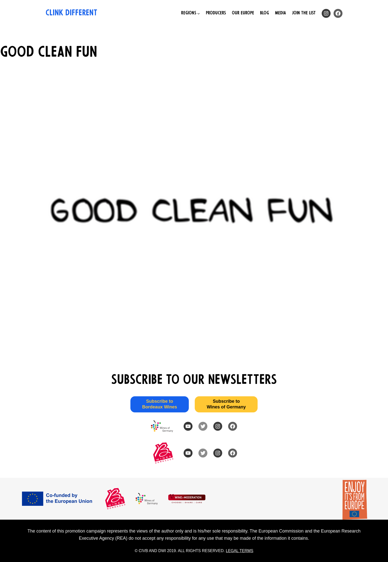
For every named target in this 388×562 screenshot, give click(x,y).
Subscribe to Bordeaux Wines (159, 404)
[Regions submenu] (190, 13)
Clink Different (71, 13)
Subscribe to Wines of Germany (226, 404)
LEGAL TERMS (239, 551)
